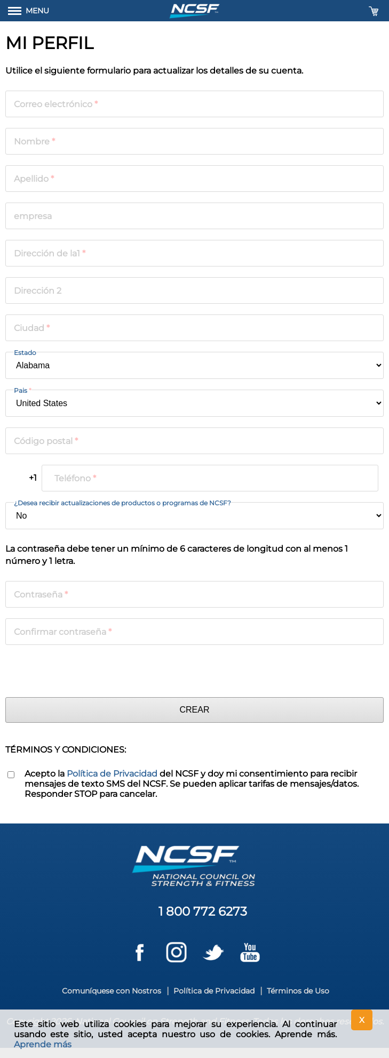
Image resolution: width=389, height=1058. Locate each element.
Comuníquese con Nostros (111, 991)
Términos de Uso (298, 991)
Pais (22, 390)
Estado (25, 353)
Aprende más (43, 1044)
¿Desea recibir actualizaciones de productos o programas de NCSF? (122, 503)
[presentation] (86, 671)
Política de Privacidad (112, 774)
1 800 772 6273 (202, 911)
